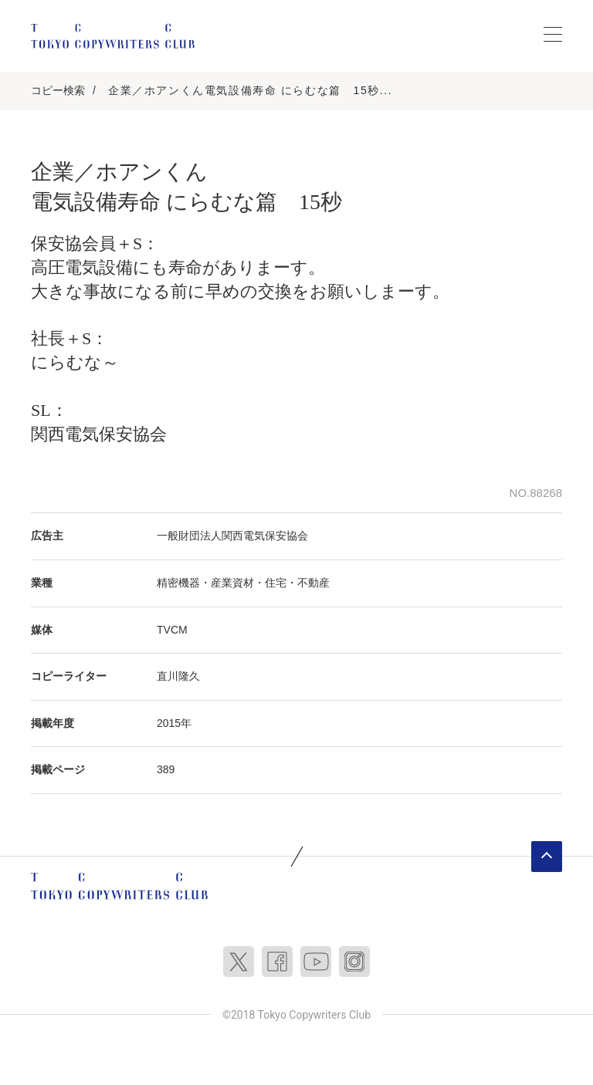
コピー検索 (58, 90)
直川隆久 (178, 676)
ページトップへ (546, 856)
